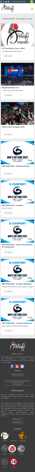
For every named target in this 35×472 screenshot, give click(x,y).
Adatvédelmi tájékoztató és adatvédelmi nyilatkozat (17, 383)
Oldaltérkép (17, 370)
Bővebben (8, 56)
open (31, 9)
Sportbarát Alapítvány (19, 1)
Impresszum (17, 375)
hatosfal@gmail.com (17, 419)
